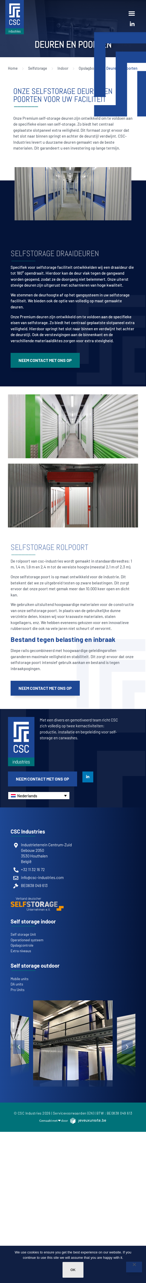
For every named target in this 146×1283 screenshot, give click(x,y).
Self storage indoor (33, 921)
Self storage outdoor (35, 965)
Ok (73, 1270)
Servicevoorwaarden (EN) (73, 1113)
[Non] (134, 1267)
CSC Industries (28, 831)
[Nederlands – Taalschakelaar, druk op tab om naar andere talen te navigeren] (39, 795)
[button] (132, 13)
